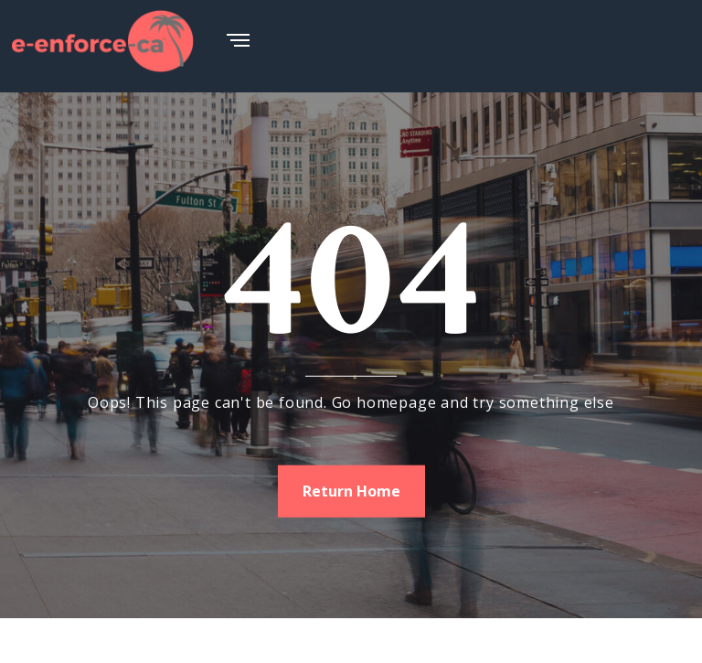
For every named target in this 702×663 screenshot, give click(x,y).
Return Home (351, 490)
